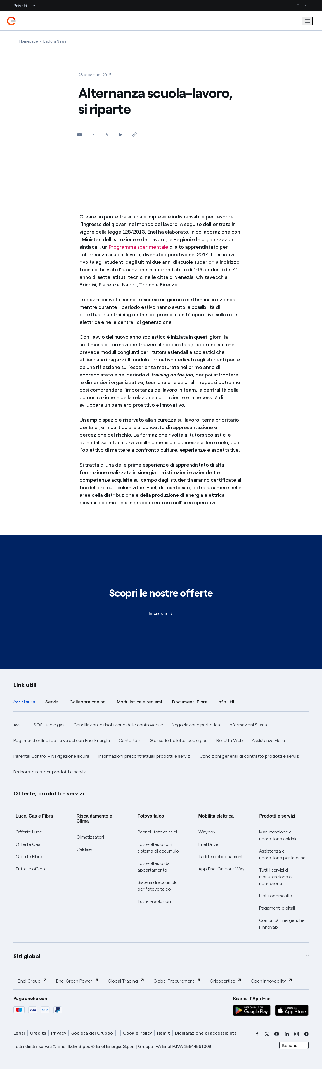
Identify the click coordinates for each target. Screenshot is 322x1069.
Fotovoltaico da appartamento (154, 867)
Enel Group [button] (32, 981)
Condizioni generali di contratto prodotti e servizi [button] (249, 756)
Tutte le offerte (31, 869)
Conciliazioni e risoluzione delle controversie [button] (118, 724)
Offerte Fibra (29, 856)
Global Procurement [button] (177, 981)
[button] (79, 134)
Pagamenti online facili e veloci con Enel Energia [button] (61, 740)
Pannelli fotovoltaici (157, 832)
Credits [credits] (38, 1033)
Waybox (207, 832)
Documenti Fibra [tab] (189, 702)
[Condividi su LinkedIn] (120, 134)
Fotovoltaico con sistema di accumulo (158, 848)
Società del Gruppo (92, 1033)
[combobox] (294, 1045)
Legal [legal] (19, 1033)
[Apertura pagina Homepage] (28, 41)
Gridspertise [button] (226, 981)
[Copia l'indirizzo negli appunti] (134, 134)
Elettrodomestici (276, 895)
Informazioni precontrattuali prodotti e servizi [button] (144, 756)
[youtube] (276, 1034)
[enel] (11, 21)
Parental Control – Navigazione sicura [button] (51, 756)
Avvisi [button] (19, 724)
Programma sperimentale (139, 247)
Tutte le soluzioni (155, 901)
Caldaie (84, 849)
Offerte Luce (29, 832)
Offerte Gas (28, 844)
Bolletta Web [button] (229, 740)
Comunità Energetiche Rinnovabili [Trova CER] (281, 924)
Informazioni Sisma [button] (248, 724)
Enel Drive (208, 844)
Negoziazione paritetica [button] (196, 724)
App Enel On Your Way (221, 869)
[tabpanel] (161, 748)
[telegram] (306, 1034)
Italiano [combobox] (290, 1045)
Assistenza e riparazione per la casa (282, 854)
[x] (267, 1034)
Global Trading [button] (126, 981)
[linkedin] (287, 1034)
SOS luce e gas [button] (49, 724)
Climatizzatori (90, 837)
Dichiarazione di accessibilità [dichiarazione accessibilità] (206, 1033)
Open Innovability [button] (272, 981)
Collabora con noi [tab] (88, 702)
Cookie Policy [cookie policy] (137, 1033)
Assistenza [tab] (24, 701)
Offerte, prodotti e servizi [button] (48, 793)
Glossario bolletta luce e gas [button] (178, 740)
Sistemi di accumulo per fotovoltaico (158, 886)
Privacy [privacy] (58, 1033)
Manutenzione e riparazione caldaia (278, 835)
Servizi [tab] (52, 702)
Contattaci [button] (130, 740)
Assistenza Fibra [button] (268, 740)
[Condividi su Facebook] (93, 134)
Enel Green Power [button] (77, 981)
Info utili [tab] (226, 702)
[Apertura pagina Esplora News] (54, 41)
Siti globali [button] (27, 956)
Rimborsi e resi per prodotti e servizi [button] (49, 771)
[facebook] (257, 1034)
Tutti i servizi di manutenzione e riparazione (275, 876)
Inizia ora (161, 613)
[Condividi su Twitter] (107, 134)
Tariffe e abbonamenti (221, 856)
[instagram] (296, 1034)
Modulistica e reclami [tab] (139, 702)
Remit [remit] (163, 1033)
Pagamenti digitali (277, 908)
